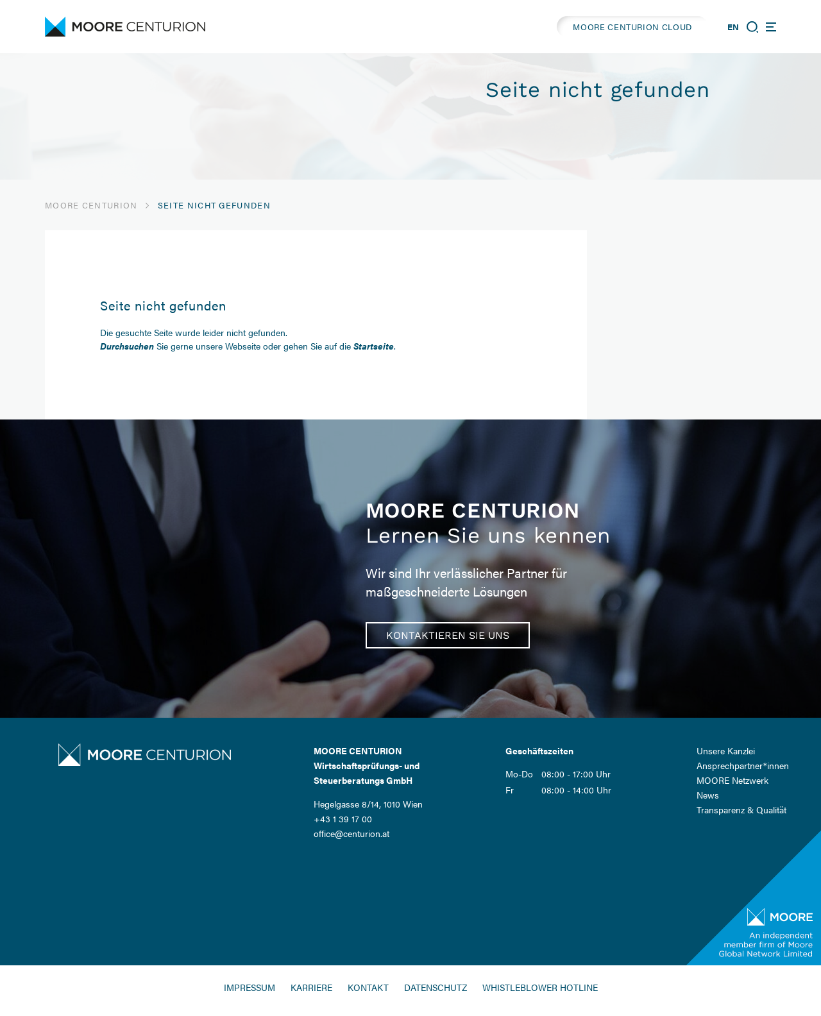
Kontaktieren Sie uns (447, 635)
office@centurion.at (351, 833)
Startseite (373, 345)
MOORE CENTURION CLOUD (632, 27)
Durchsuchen (127, 345)
